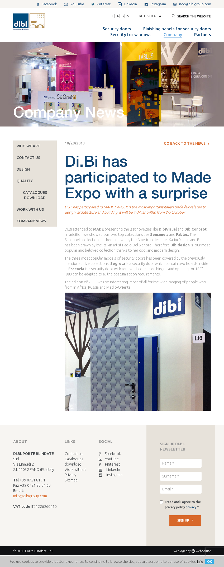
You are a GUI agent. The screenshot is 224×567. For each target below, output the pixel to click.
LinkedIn (109, 469)
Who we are (28, 146)
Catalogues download (35, 195)
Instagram (110, 475)
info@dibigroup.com (30, 496)
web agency (182, 550)
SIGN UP (185, 520)
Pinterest (109, 464)
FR (122, 16)
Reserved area (150, 16)
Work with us (30, 209)
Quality (25, 181)
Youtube (109, 459)
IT (112, 16)
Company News (31, 221)
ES (127, 16)
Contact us (28, 158)
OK (209, 561)
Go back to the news (186, 143)
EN (117, 16)
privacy (191, 507)
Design (23, 169)
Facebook (110, 454)
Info (200, 561)
